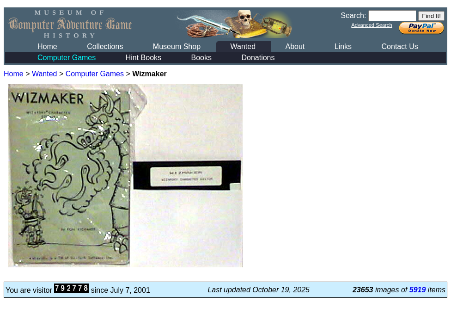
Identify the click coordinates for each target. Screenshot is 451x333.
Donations (257, 58)
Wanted (243, 46)
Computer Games (66, 58)
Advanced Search (371, 25)
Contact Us (400, 46)
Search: (353, 15)
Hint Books (143, 58)
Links (343, 46)
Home (47, 46)
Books (201, 58)
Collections (105, 46)
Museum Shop (177, 46)
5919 (417, 290)
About (295, 46)
